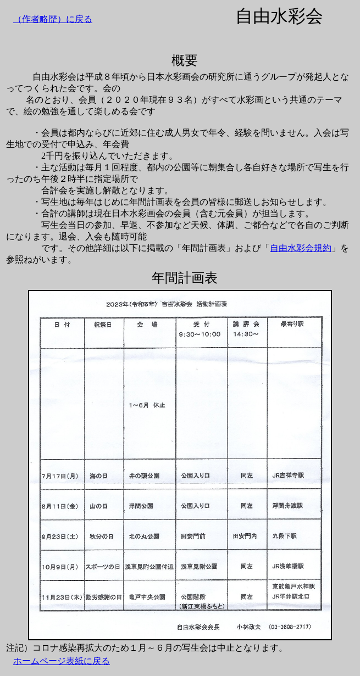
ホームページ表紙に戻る (61, 661)
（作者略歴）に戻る (52, 19)
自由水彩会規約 (300, 248)
